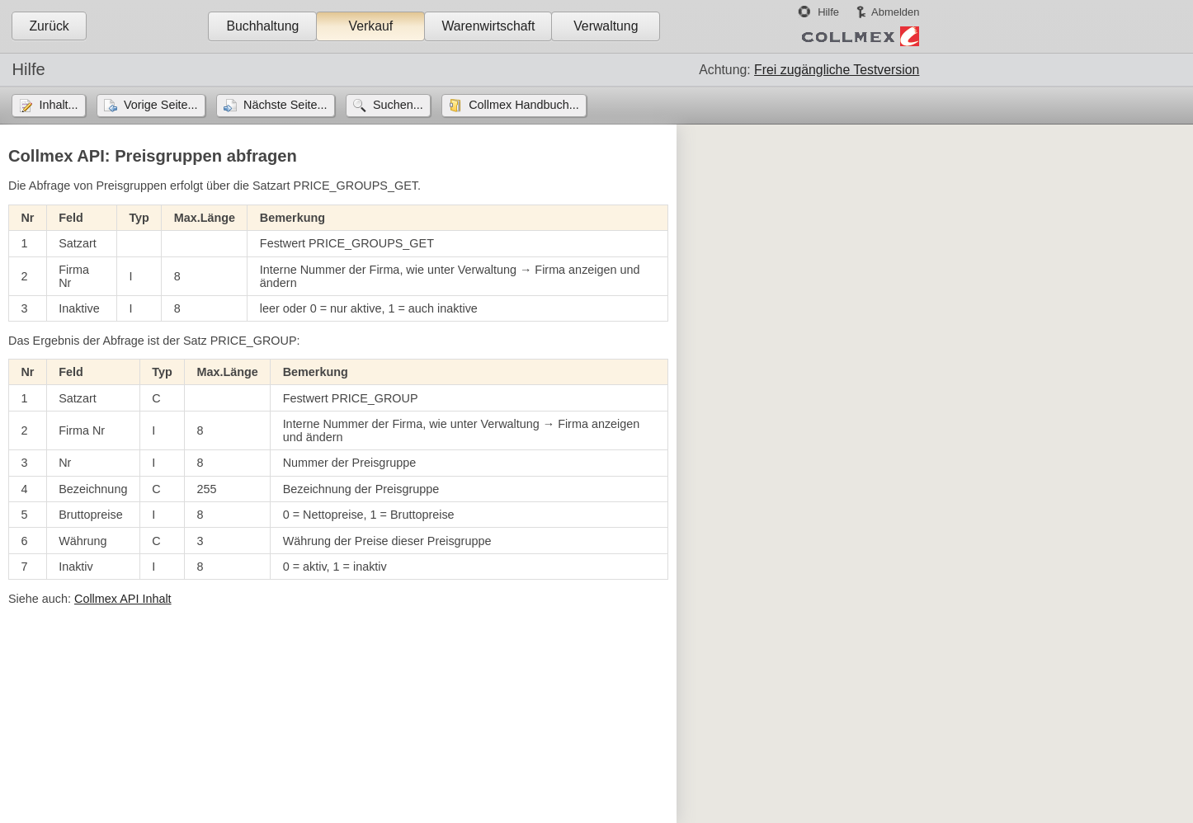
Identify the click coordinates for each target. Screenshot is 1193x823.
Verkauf (371, 26)
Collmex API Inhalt (123, 598)
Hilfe (828, 12)
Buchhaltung (262, 26)
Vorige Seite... (161, 104)
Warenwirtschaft (488, 26)
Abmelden (895, 12)
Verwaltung (605, 26)
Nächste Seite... (285, 104)
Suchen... (398, 104)
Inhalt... (58, 104)
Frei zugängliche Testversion (836, 70)
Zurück (48, 26)
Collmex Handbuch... (524, 104)
